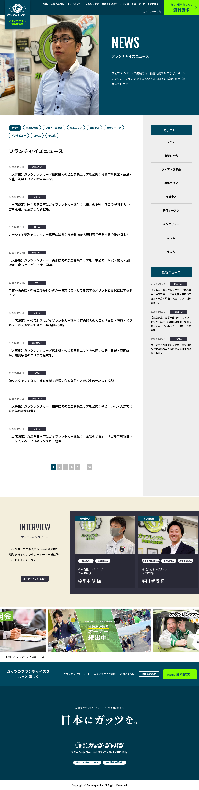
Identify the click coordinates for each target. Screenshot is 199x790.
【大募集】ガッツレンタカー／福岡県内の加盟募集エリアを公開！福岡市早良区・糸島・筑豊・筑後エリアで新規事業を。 (70, 176)
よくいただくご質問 (105, 674)
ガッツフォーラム (152, 11)
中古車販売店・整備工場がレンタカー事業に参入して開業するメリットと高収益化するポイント (70, 292)
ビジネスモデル (75, 4)
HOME (44, 4)
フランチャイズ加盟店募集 (17, 22)
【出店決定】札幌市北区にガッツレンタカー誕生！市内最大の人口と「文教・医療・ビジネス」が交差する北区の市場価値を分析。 (70, 322)
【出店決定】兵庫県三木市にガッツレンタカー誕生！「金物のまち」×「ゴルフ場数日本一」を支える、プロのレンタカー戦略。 (70, 438)
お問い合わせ (127, 674)
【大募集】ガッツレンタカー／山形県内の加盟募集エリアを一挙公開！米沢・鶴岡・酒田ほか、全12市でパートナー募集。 (70, 262)
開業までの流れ (109, 4)
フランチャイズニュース (76, 674)
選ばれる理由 (57, 4)
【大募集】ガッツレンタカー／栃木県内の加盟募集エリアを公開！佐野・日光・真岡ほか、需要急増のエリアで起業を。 (69, 352)
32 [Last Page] (89, 467)
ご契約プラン (92, 4)
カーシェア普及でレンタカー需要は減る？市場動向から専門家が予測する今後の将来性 (69, 234)
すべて (15, 128)
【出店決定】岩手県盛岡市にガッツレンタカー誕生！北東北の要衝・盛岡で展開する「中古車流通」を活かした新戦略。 (70, 206)
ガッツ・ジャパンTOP (87, 762)
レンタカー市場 (128, 4)
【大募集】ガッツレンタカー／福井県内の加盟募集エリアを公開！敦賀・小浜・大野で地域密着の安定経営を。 (70, 408)
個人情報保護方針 (114, 762)
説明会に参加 (149, 674)
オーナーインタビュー (150, 4)
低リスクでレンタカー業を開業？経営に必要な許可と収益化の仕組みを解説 (61, 380)
